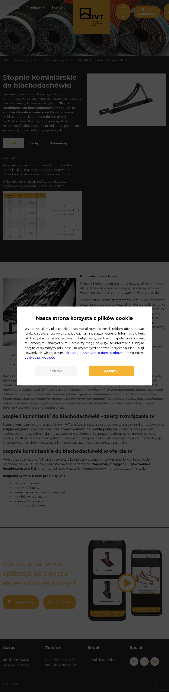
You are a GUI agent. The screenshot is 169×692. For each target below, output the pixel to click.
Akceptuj (111, 371)
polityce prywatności (40, 357)
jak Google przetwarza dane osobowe (94, 352)
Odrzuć (56, 371)
